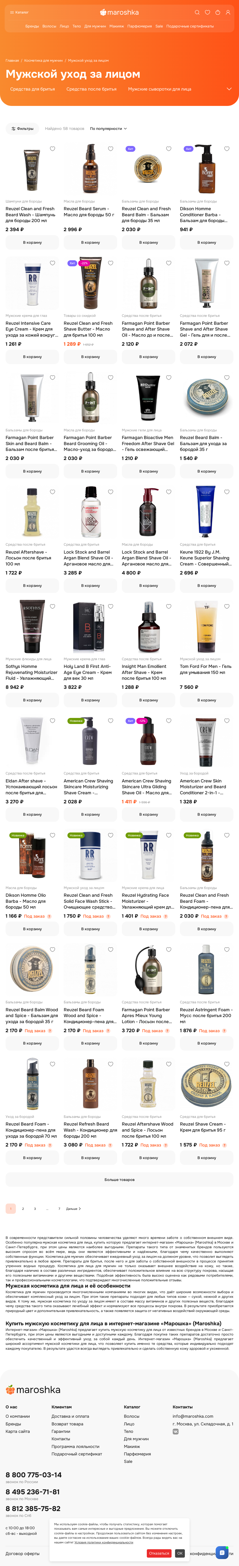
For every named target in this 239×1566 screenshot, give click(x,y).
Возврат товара (67, 1424)
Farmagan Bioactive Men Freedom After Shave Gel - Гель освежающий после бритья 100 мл (148, 444)
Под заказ (34, 916)
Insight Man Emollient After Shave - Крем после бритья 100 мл (144, 672)
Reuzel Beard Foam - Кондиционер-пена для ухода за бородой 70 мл (31, 1130)
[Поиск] (197, 12)
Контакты (61, 1438)
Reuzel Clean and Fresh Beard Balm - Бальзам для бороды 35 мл (146, 214)
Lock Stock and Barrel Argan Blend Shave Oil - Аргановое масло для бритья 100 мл (146, 558)
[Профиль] (228, 12)
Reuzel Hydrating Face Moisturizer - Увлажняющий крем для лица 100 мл (147, 901)
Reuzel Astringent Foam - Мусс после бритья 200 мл (206, 1016)
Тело (77, 26)
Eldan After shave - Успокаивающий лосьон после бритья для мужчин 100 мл (31, 787)
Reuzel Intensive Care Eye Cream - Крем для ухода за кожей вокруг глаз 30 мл (30, 329)
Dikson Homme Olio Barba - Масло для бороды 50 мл (26, 901)
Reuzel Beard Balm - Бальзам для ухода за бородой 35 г (203, 443)
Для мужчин (95, 26)
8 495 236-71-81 (33, 1492)
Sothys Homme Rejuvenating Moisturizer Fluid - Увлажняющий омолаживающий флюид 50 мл (32, 673)
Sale (159, 26)
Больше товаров (120, 1179)
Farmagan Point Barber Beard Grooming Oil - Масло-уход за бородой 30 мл (90, 444)
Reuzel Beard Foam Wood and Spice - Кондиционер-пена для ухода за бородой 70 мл (89, 1016)
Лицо (64, 26)
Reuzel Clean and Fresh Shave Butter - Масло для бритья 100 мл (88, 329)
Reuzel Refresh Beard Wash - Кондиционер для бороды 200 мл (90, 1130)
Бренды (32, 26)
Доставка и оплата (70, 1416)
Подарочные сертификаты (190, 26)
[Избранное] (207, 12)
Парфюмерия (139, 26)
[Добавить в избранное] (52, 149)
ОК (180, 1553)
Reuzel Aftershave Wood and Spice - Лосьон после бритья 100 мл (147, 1130)
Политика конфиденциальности (201, 1553)
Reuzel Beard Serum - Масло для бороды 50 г (89, 212)
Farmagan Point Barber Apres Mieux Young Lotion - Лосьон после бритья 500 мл (146, 1016)
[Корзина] (218, 12)
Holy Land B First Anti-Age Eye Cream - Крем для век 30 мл (88, 672)
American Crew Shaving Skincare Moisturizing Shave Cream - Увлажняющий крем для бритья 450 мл (89, 787)
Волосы (49, 26)
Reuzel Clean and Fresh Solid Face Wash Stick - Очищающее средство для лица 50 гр (88, 901)
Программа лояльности (75, 1446)
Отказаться (159, 1553)
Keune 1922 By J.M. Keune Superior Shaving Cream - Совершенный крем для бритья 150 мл (205, 558)
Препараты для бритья (82, 1261)
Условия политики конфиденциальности (103, 1542)
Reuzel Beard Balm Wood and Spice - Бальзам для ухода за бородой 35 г (32, 1016)
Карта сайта (18, 1431)
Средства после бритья (91, 89)
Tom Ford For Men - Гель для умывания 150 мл (206, 669)
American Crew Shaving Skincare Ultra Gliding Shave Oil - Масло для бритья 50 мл (146, 787)
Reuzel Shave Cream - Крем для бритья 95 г (203, 1127)
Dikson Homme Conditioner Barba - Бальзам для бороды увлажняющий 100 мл (203, 215)
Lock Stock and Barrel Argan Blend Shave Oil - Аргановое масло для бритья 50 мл (88, 558)
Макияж (116, 26)
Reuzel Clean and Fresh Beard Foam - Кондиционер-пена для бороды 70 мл (205, 901)
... (47, 1209)
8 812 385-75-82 (33, 1509)
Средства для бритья (32, 89)
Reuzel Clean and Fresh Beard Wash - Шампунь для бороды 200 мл (30, 214)
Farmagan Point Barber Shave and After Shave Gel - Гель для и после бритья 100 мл (204, 329)
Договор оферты (22, 1553)
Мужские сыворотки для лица (159, 89)
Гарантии (61, 1431)
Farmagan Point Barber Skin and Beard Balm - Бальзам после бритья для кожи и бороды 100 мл (30, 444)
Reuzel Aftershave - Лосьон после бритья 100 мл (28, 558)
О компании (18, 1416)
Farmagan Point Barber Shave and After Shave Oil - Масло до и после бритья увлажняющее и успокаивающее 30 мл (147, 329)
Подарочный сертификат (77, 1454)
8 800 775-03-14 (34, 1475)
